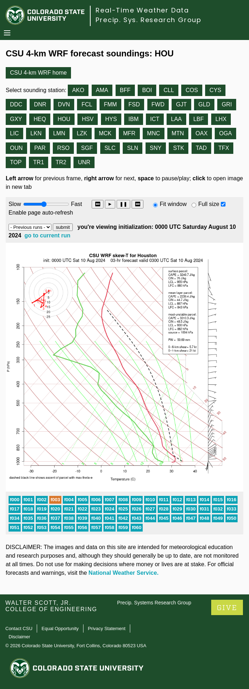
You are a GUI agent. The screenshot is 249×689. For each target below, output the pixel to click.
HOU (63, 119)
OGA (225, 133)
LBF (198, 119)
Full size (208, 204)
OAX (201, 133)
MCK (105, 133)
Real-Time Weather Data (142, 10)
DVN (64, 104)
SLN (132, 148)
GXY (16, 119)
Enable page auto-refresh (41, 213)
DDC (16, 104)
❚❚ (123, 204)
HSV (87, 119)
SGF (87, 148)
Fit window (173, 204)
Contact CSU (18, 628)
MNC (153, 133)
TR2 (61, 162)
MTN (178, 133)
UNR (84, 162)
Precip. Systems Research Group (154, 602)
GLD (204, 104)
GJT (181, 104)
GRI (227, 104)
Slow (15, 204)
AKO (78, 90)
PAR (40, 148)
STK (178, 148)
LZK (82, 133)
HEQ (40, 119)
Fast (76, 204)
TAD (201, 148)
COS (192, 90)
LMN (59, 133)
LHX (221, 119)
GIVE (227, 607)
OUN (16, 148)
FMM (110, 104)
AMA (102, 90)
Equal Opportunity (60, 628)
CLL (168, 90)
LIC (14, 133)
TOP (16, 162)
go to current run (48, 235)
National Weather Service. (123, 573)
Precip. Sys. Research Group (149, 19)
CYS (215, 90)
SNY (156, 148)
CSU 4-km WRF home (38, 73)
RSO (63, 148)
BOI (147, 90)
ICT (154, 119)
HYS (111, 119)
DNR (40, 104)
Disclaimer (19, 636)
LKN (35, 133)
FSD (134, 104)
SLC (110, 148)
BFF (125, 90)
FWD (158, 104)
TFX (223, 148)
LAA (176, 119)
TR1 (38, 162)
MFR (129, 133)
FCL (86, 104)
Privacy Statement (107, 628)
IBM (133, 119)
